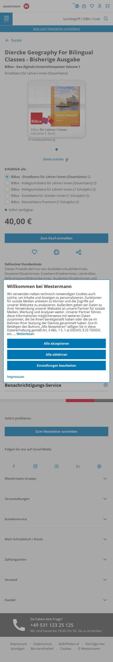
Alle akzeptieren (56, 343)
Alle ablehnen (56, 354)
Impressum (15, 377)
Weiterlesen (25, 334)
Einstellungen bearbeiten (56, 365)
